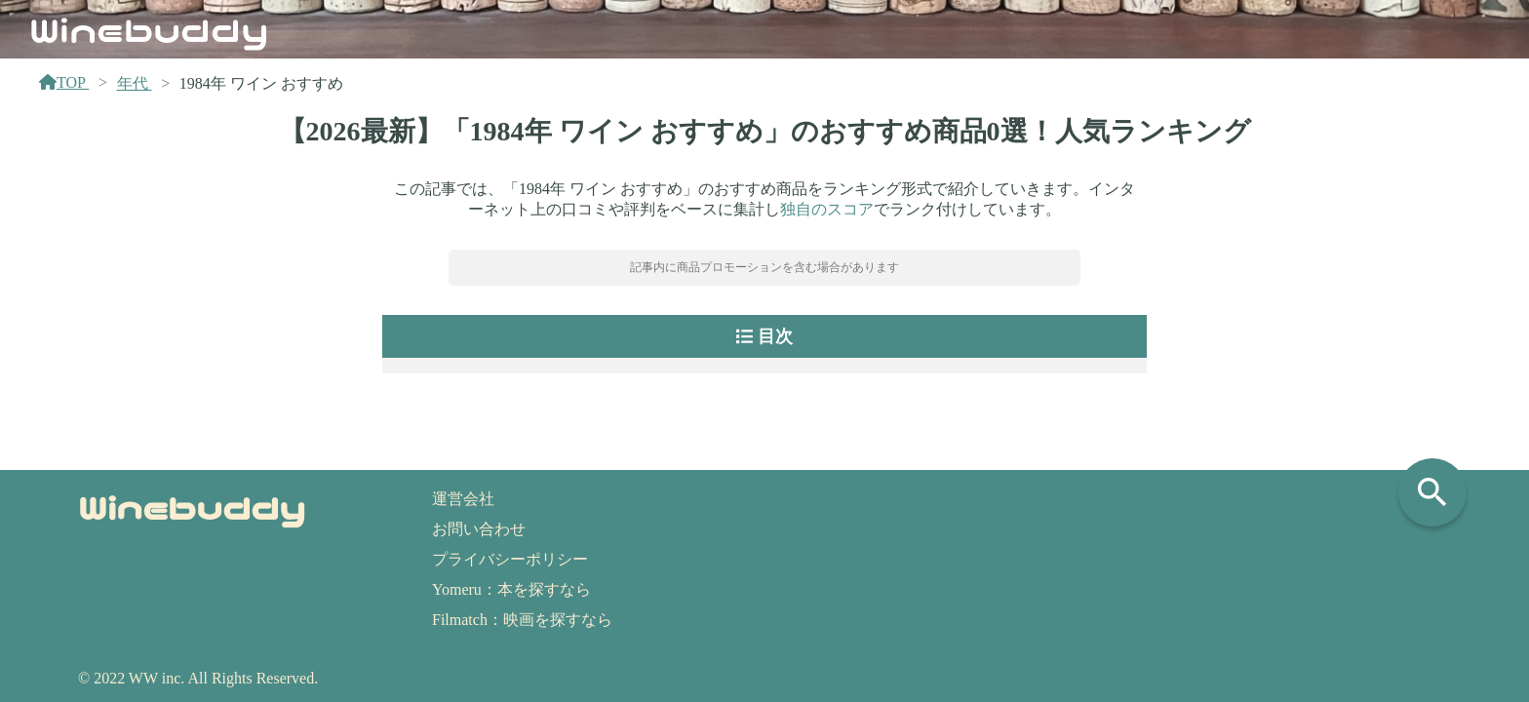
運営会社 (463, 498)
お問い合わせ (479, 529)
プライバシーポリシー (510, 559)
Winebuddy (149, 28)
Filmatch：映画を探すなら (522, 619)
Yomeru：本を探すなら (511, 589)
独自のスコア (827, 209)
